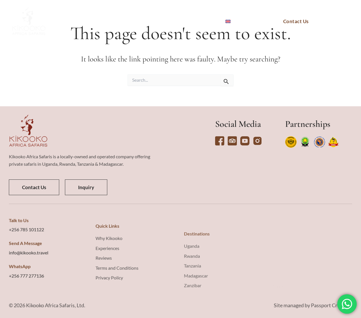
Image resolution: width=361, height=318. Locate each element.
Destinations (93, 21)
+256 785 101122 (26, 273)
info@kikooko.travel (28, 296)
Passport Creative (331, 311)
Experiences (156, 21)
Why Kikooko (199, 21)
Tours (125, 21)
